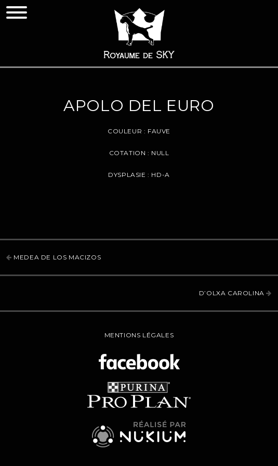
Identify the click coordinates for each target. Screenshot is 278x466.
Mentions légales (139, 335)
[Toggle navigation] (16, 12)
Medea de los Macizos (53, 257)
